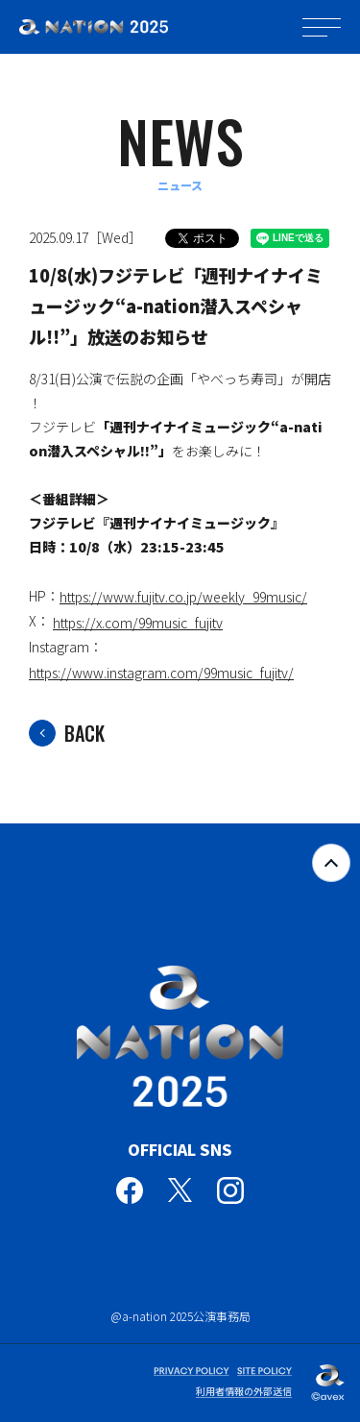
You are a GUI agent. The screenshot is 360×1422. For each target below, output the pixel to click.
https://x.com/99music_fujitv (138, 622)
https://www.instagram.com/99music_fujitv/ (161, 672)
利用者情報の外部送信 (244, 1391)
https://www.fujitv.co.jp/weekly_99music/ (183, 596)
